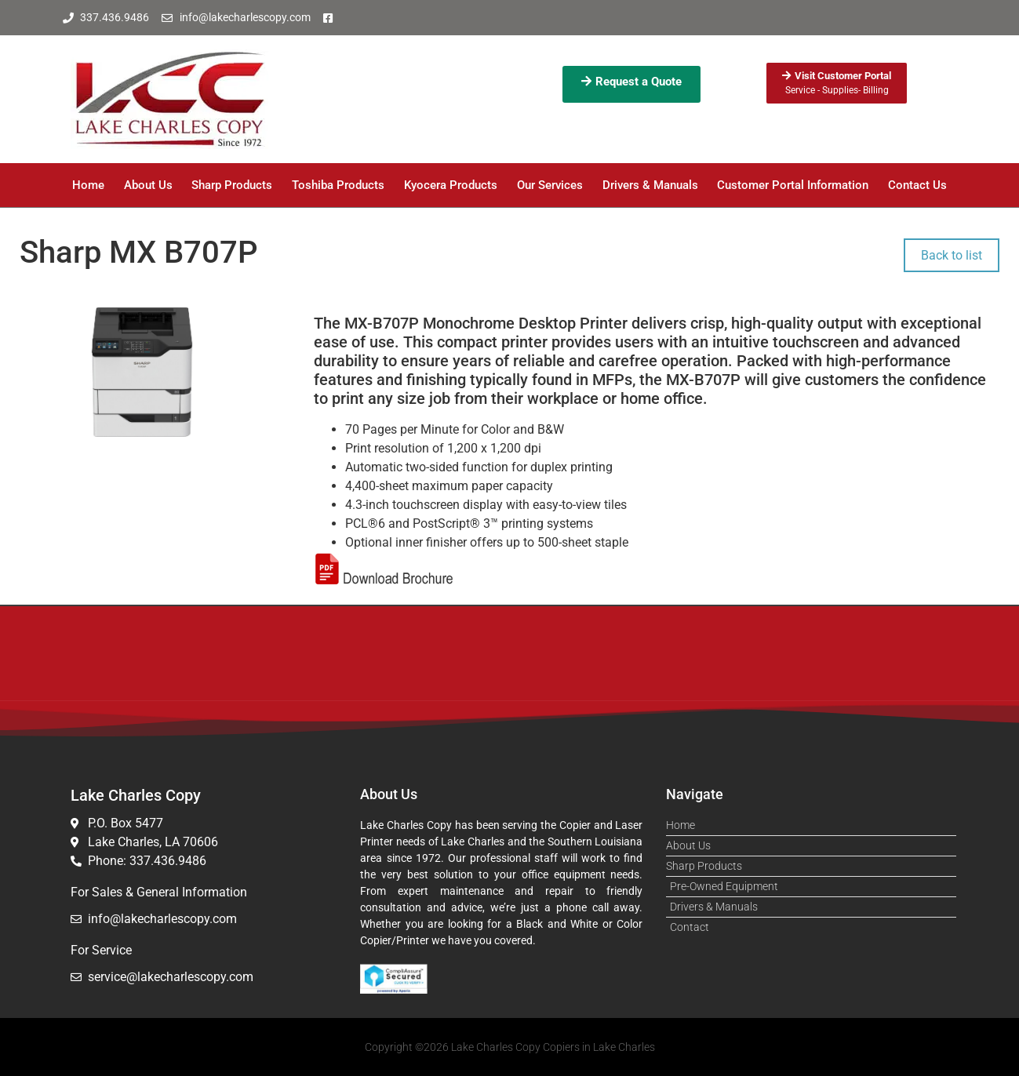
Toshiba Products (338, 185)
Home (88, 185)
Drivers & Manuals (650, 185)
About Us (148, 185)
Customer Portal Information (792, 185)
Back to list (951, 255)
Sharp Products (231, 185)
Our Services (550, 185)
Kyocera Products (450, 185)
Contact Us (917, 185)
